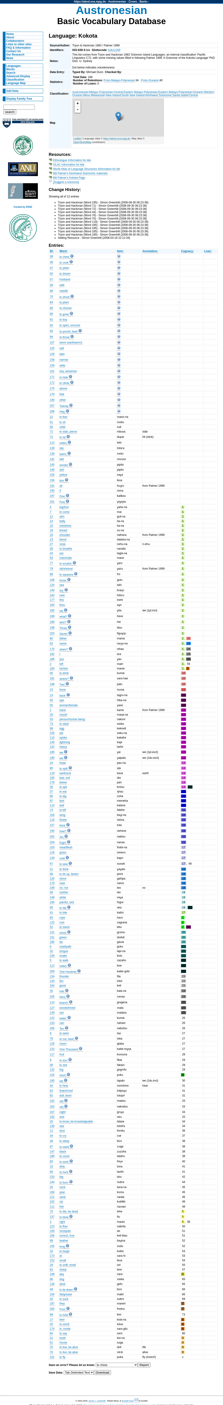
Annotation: (150, 251)
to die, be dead (68, 1211)
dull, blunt (65, 1095)
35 (51, 1324)
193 (52, 490)
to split (63, 768)
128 (52, 448)
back (62, 695)
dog (61, 1279)
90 (51, 796)
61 (51, 1342)
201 (52, 501)
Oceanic (198, 92)
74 (51, 810)
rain (61, 1023)
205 (52, 996)
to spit (63, 787)
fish (61, 1206)
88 (51, 574)
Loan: (208, 251)
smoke (63, 465)
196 (52, 1156)
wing (62, 815)
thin (61, 480)
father (63, 638)
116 (52, 819)
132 (52, 1069)
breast (63, 530)
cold (61, 858)
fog (61, 1069)
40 (51, 673)
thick (62, 825)
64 (51, 1333)
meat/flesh (65, 847)
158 (52, 359)
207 (52, 405)
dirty (62, 1166)
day (61, 1274)
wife (61, 285)
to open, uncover (69, 325)
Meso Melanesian (94, 95)
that (61, 394)
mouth (63, 714)
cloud (62, 932)
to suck (63, 1299)
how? (62, 831)
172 (52, 382)
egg (61, 728)
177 (52, 599)
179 (52, 883)
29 (51, 1265)
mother (63, 892)
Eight (62, 842)
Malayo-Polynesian (101, 92)
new (61, 595)
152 (52, 1260)
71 (51, 431)
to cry (62, 1135)
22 (51, 417)
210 (52, 1049)
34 (51, 1135)
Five (62, 502)
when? (63, 649)
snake (63, 955)
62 (51, 1090)
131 (52, 932)
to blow (63, 1217)
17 (51, 1319)
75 (51, 1211)
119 (52, 773)
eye (61, 700)
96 (51, 1279)
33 (51, 1251)
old (61, 1101)
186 (52, 659)
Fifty (62, 411)
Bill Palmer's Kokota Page (69, 177)
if (60, 490)
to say (63, 1333)
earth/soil (65, 773)
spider (63, 737)
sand (62, 1197)
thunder (64, 976)
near (62, 883)
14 (51, 521)
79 (51, 568)
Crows (132, 1)
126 (52, 354)
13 (51, 695)
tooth (62, 1338)
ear (61, 553)
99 (51, 1240)
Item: (120, 251)
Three (63, 628)
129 (52, 1043)
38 (51, 256)
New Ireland (113, 95)
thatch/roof (65, 1090)
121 (52, 1197)
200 (52, 1308)
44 (51, 1085)
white (62, 897)
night (62, 1112)
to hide (63, 377)
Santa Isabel (180, 95)
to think (63, 869)
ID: (51, 251)
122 (52, 1018)
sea (61, 585)
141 (52, 459)
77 (51, 563)
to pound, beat (68, 331)
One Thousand (68, 1049)
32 (51, 951)
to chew (64, 257)
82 (51, 1095)
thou (62, 605)
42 (51, 1299)
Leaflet (77, 138)
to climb (64, 383)
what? (63, 616)
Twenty (63, 406)
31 (51, 1338)
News (10, 58)
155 (52, 1246)
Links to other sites (19, 44)
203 (52, 633)
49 (51, 1289)
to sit (62, 422)
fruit (61, 1054)
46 (51, 1065)
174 (52, 1328)
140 (52, 590)
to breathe (65, 548)
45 (51, 700)
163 (52, 595)
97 (51, 800)
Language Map (16, 83)
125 (52, 348)
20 (51, 1121)
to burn (63, 1182)
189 (52, 622)
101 (52, 1357)
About (10, 37)
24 (51, 762)
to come (64, 512)
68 (51, 290)
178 (52, 394)
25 (51, 1187)
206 (52, 1028)
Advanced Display (18, 76)
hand (62, 710)
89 (51, 1314)
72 (51, 436)
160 (52, 902)
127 (52, 1007)
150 (52, 474)
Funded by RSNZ (23, 207)
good (62, 985)
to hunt (63, 1172)
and (61, 1116)
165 (52, 777)
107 (52, 342)
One (62, 496)
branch (63, 1002)
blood (62, 539)
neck (62, 1187)
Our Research (15, 54)
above (63, 388)
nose (62, 544)
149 (52, 1012)
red (61, 1012)
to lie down (66, 1289)
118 (52, 852)
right (62, 1221)
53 (51, 719)
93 (51, 331)
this (61, 599)
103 (52, 847)
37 (51, 791)
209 (52, 971)
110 (52, 737)
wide (62, 365)
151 (52, 937)
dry (61, 590)
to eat (62, 791)
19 (51, 535)
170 (52, 649)
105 (52, 733)
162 (52, 1100)
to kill (62, 810)
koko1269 (114, 50)
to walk (63, 960)
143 (52, 981)
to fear (63, 417)
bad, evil (64, 777)
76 (51, 1347)
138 (52, 453)
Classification (15, 79)
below (63, 782)
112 (52, 442)
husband (64, 279)
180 (52, 942)
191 (52, 485)
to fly (62, 1357)
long (62, 1246)
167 (52, 1112)
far (61, 942)
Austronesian (117, 1)
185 (52, 610)
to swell (64, 1147)
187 (52, 1303)
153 (52, 1176)
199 (52, 627)
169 (52, 1192)
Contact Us (13, 51)
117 (52, 1054)
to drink (64, 673)
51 (51, 422)
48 (51, 1141)
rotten (63, 443)
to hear (63, 1085)
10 (51, 1166)
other (62, 400)
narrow (63, 359)
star (61, 1126)
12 (51, 516)
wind (62, 1284)
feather (63, 1240)
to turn (63, 1060)
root (61, 922)
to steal (63, 723)
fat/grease (65, 1294)
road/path (65, 946)
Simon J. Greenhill (97, 1401)
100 (52, 815)
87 (51, 1146)
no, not (63, 887)
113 (52, 1002)
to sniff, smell (67, 1265)
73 (51, 723)
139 (52, 858)
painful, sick (66, 902)
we (61, 611)
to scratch (65, 563)
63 (51, 643)
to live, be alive (68, 1347)
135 (52, 742)
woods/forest (67, 1007)
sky (61, 448)
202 (52, 836)
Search (11, 72)
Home (10, 34)
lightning (64, 742)
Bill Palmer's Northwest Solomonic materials (80, 173)
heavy (63, 746)
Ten (61, 1028)
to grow (64, 314)
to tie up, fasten (68, 874)
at (60, 1255)
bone (62, 689)
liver (61, 1319)
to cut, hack (66, 1039)
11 (51, 1130)
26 (51, 990)
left (61, 664)
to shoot (64, 297)
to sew (63, 864)
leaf (61, 805)
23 (51, 539)
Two (61, 684)
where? (64, 678)
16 (51, 525)
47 (51, 268)
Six (61, 837)
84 (51, 302)
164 (52, 985)
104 (52, 1294)
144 (52, 1182)
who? (62, 622)
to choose (65, 308)
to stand (64, 927)
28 (51, 548)
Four (62, 1309)
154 (52, 1074)
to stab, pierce (68, 431)
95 (51, 907)
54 (51, 557)
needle (63, 290)
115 (52, 922)
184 (52, 668)
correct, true (66, 1235)
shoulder (64, 535)
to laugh (64, 1251)
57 (51, 279)
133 (52, 1023)
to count (64, 1156)
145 (52, 464)
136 (52, 1284)
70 (51, 296)
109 (52, 1231)
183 (52, 605)
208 (52, 411)
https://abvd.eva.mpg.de (90, 1)
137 (52, 1216)
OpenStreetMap (82, 142)
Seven (63, 633)
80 (51, 768)
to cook (63, 262)
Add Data (12, 91)
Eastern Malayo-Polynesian (175, 92)
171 (52, 377)
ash (61, 469)
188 (52, 616)
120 (52, 878)
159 (52, 365)
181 (52, 678)
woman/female (68, 705)
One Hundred (67, 971)
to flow (63, 1226)
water (62, 1018)
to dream (64, 273)
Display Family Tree (19, 98)
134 (52, 976)
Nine (62, 997)
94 (51, 336)
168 (52, 1274)
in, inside (64, 1328)
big (61, 1176)
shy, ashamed (68, 371)
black (62, 1151)
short (62, 1075)
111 (52, 1206)
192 (52, 1116)
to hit (62, 437)
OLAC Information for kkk (68, 164)
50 (51, 273)
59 (51, 892)
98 (51, 728)
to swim (64, 1033)
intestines (65, 525)
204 (52, 842)
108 (52, 580)
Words (10, 69)
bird (61, 800)
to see (63, 1065)
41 (51, 912)
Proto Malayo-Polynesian (119, 80)
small (62, 1260)
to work (63, 1161)
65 (51, 917)
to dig (62, 796)
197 (52, 495)
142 (52, 746)
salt (61, 348)
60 (51, 638)
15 (51, 689)
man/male (65, 557)
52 (51, 927)
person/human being (72, 719)
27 (51, 544)
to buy (63, 319)
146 (52, 469)
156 (52, 480)
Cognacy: (187, 251)
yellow (63, 474)
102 (52, 1201)
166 (52, 1235)
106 (52, 955)
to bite (63, 912)
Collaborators (15, 40)
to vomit (64, 1324)
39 (51, 262)
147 (52, 1151)
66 (51, 874)
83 (51, 1161)
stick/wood (65, 568)
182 (52, 654)
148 (52, 897)
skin (61, 516)
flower (63, 819)
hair (61, 991)
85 (51, 308)
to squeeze (66, 574)
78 (51, 1038)
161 (52, 371)
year (62, 1192)
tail (61, 733)
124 (52, 585)
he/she (63, 668)
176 (52, 782)
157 (52, 825)
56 (51, 427)
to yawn (64, 268)
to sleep (64, 1141)
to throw (64, 337)
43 (51, 553)
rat (61, 1201)
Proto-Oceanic (150, 80)
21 (51, 869)
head (62, 762)
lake (61, 354)
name (62, 643)
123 (52, 1226)
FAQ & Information (18, 47)
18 (51, 530)
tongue (63, 951)
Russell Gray (127, 1401)
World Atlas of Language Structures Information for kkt (86, 169)
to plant (64, 302)
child (62, 427)
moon (62, 1043)
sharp (62, 1269)
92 (51, 325)
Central (193, 95)
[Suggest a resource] (66, 182)
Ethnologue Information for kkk (72, 160)
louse (62, 580)
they (62, 1303)
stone (62, 878)
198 (52, 684)
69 (51, 1171)
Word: (63, 251)
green (63, 937)
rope (62, 917)
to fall (62, 908)
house (63, 1342)
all (60, 485)
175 (52, 388)
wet (61, 459)
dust (62, 1130)
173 (52, 1255)
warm (62, 454)
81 (51, 1269)
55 (51, 705)
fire (61, 981)
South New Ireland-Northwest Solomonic (147, 95)
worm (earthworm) (70, 342)
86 (51, 313)
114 (52, 805)
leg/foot (64, 507)
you (61, 659)
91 (51, 319)
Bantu (143, 1)
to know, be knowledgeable (76, 1121)
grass (62, 852)
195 (52, 887)
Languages (13, 65)
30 (51, 714)
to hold (63, 1315)
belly (62, 521)
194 (52, 830)
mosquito (65, 1231)
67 (51, 863)
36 (51, 787)
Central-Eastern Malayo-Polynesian (135, 92)
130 (52, 1126)
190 (52, 400)
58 (51, 285)
